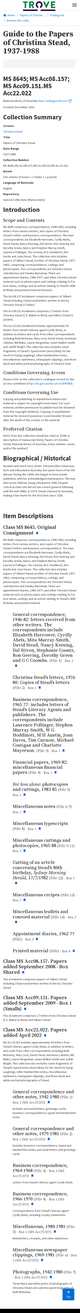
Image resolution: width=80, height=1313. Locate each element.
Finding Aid (57, 15)
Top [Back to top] (68, 1294)
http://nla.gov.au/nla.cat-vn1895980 (50, 383)
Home (9, 15)
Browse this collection (22, 20)
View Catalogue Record (55, 101)
